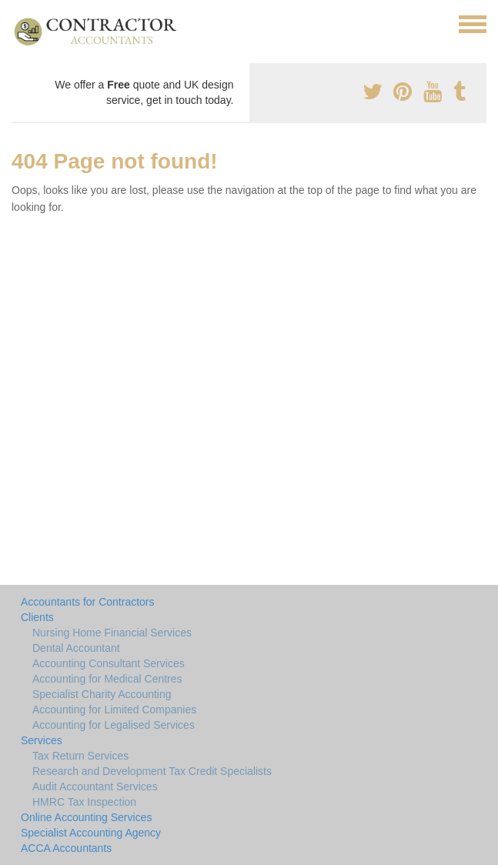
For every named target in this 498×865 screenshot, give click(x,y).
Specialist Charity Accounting (102, 694)
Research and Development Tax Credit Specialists (152, 771)
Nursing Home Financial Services (112, 632)
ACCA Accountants (66, 848)
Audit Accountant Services (95, 786)
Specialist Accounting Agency (91, 833)
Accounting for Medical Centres (107, 679)
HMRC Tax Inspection (84, 802)
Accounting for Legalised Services (113, 725)
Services (41, 740)
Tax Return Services (80, 756)
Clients (37, 617)
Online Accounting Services (86, 817)
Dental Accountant (76, 648)
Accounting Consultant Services (108, 663)
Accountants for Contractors (88, 602)
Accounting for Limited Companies (114, 709)
